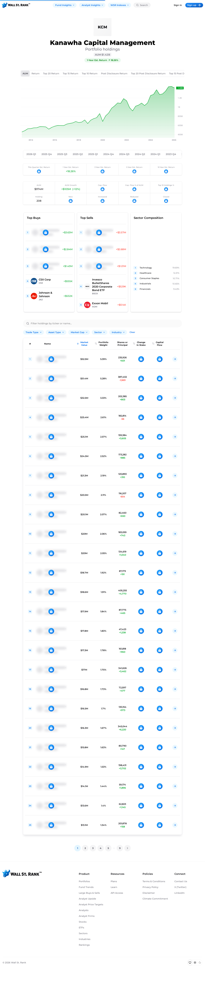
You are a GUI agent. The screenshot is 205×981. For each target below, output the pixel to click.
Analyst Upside (87, 898)
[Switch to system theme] (190, 962)
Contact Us (180, 881)
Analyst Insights (92, 5)
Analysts (83, 910)
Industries (84, 939)
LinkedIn (179, 892)
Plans (114, 881)
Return (36, 73)
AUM (25, 73)
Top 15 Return (70, 73)
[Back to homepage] (16, 5)
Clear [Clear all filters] (132, 332)
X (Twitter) (180, 887)
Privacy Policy (150, 887)
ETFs (81, 927)
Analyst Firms (86, 916)
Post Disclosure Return (114, 73)
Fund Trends (86, 887)
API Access (117, 892)
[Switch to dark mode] (199, 962)
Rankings (84, 944)
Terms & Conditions (154, 881)
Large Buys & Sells (89, 892)
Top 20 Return (51, 73)
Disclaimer (149, 892)
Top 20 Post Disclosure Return (148, 73)
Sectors (83, 933)
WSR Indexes (120, 5)
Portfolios (84, 881)
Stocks (82, 921)
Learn (114, 887)
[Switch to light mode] (195, 962)
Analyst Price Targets (91, 904)
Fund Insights (65, 5)
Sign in (178, 5)
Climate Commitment (155, 898)
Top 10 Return (90, 73)
